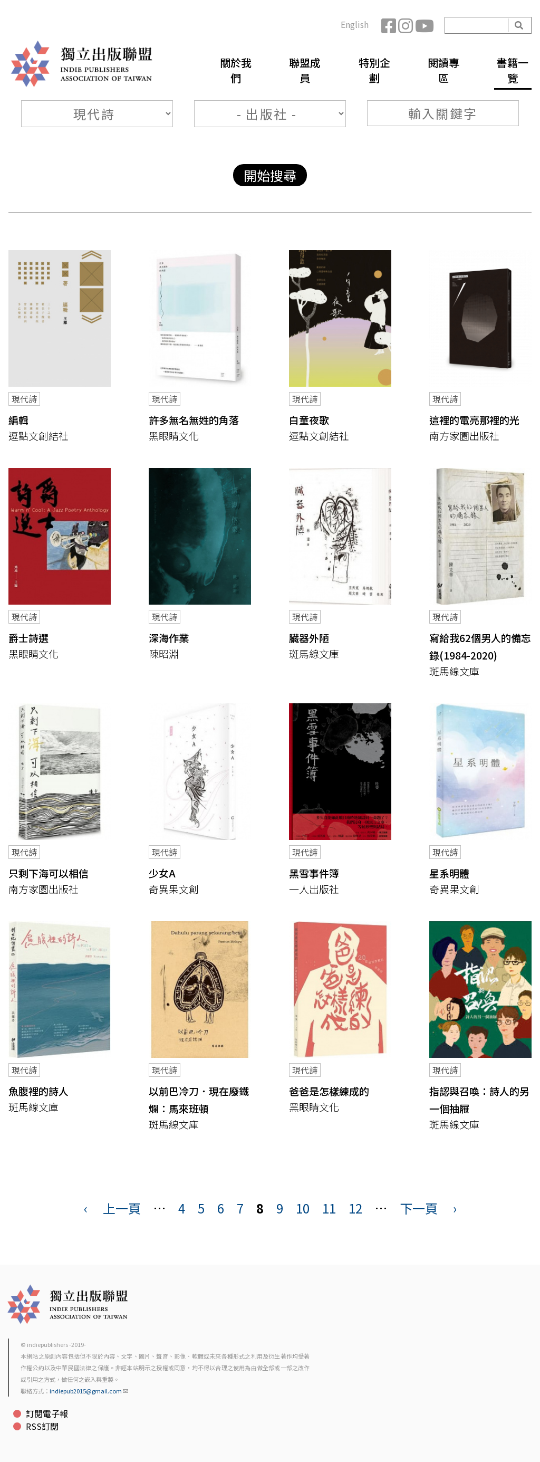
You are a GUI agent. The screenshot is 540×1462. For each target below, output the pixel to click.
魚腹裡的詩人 (38, 1091)
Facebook (389, 25)
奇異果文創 (174, 889)
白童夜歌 (309, 420)
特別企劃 (374, 70)
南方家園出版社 (464, 435)
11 (329, 1208)
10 (303, 1208)
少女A (162, 873)
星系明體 (449, 873)
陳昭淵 (164, 653)
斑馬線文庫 (314, 653)
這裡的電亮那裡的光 (474, 420)
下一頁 (419, 1208)
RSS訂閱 (42, 1426)
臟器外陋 (309, 637)
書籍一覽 (512, 70)
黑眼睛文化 (174, 435)
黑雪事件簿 (314, 873)
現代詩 (24, 399)
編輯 (18, 420)
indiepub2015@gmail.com (89, 1391)
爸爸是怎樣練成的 (329, 1091)
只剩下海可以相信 (48, 873)
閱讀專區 (443, 70)
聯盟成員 (305, 70)
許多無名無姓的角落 (194, 420)
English (355, 24)
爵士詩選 (28, 637)
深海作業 (169, 637)
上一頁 (122, 1208)
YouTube (423, 25)
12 (355, 1208)
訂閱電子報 (47, 1413)
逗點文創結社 (38, 435)
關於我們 (236, 70)
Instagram (406, 25)
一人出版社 (314, 889)
